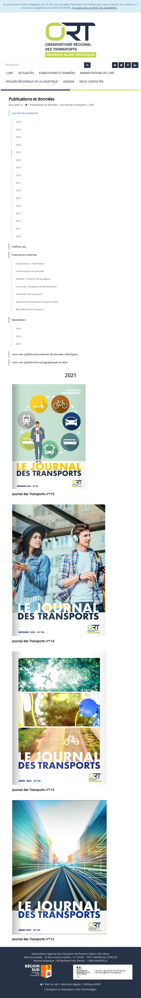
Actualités (26, 73)
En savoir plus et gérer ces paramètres (94, 7)
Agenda (68, 81)
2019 (18, 167)
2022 (18, 144)
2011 (18, 228)
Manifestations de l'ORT (97, 73)
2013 (18, 213)
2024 (18, 129)
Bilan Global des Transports (30, 309)
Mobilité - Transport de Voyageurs (33, 278)
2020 (18, 160)
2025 (18, 121)
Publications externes (24, 254)
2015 (18, 198)
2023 (18, 137)
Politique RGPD (92, 984)
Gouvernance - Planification (30, 263)
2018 (18, 175)
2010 (18, 236)
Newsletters (19, 319)
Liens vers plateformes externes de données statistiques (45, 354)
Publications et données (57, 73)
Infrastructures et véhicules (30, 271)
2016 (18, 190)
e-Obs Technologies (85, 989)
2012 (18, 220)
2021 (18, 152)
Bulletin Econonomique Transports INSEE (37, 301)
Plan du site (51, 984)
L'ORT (9, 73)
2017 (18, 182)
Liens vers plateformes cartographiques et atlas (39, 362)
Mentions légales (71, 984)
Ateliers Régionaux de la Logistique (32, 81)
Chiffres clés (19, 246)
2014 (18, 205)
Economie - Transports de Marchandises (36, 286)
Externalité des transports (29, 294)
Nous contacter (91, 81)
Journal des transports (25, 113)
